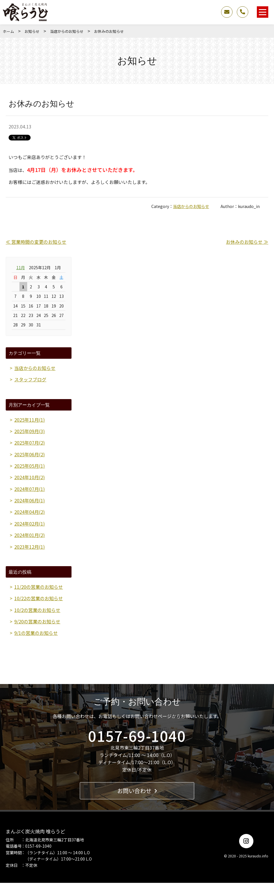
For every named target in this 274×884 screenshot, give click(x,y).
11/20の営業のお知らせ (38, 587)
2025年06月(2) (29, 454)
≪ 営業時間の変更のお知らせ (36, 241)
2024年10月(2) (29, 477)
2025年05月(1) (29, 466)
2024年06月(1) (29, 501)
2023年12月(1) (29, 547)
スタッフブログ (30, 379)
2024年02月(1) (29, 524)
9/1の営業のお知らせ (36, 634)
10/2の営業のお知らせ (37, 610)
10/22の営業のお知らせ (38, 599)
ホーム (8, 31)
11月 (20, 267)
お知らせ (32, 31)
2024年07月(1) (29, 489)
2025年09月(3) (29, 431)
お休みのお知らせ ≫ (247, 241)
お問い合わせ (137, 792)
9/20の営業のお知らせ (37, 622)
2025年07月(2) (29, 442)
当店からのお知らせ (67, 31)
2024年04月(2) (29, 512)
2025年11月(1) (29, 419)
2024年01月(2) (29, 535)
